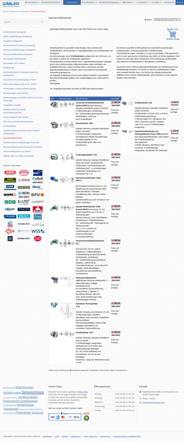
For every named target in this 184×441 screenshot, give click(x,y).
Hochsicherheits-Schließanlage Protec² (19, 80)
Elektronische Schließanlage (20, 401)
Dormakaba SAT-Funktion (14, 63)
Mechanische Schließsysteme (59, 370)
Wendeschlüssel (9, 388)
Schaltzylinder (94, 370)
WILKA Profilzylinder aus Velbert (17, 151)
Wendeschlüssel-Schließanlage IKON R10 (21, 142)
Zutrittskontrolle (9, 405)
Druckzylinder (75, 370)
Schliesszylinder (104, 370)
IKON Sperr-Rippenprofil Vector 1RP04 (19, 84)
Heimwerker (144, 2)
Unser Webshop (90, 436)
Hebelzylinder (84, 370)
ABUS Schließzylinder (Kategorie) (17, 36)
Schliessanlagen (24, 409)
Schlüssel (37, 412)
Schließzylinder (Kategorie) (14, 32)
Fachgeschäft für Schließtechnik (126, 436)
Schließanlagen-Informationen (16, 93)
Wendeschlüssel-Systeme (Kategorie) (19, 45)
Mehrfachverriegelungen (111, 2)
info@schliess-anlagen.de (153, 402)
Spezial (112, 370)
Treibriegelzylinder (121, 370)
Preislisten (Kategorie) (12, 41)
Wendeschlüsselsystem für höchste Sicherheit (22, 147)
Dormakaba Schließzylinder (15, 59)
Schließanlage (25, 404)
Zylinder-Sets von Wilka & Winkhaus (18, 156)
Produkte (129, 2)
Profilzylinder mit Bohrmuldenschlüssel (19, 89)
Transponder (11, 408)
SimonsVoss (32, 392)
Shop (181, 2)
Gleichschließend (36, 409)
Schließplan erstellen (12, 105)
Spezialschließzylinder (12, 138)
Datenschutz (105, 436)
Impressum (47, 436)
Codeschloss (7, 397)
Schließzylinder (73, 2)
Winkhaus (15, 397)
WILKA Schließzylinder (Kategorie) (18, 54)
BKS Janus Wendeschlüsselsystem (18, 121)
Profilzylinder (8, 68)
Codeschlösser (90, 2)
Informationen (33, 2)
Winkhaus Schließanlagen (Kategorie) (19, 50)
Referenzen (170, 2)
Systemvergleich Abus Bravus (15, 117)
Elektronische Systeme (53, 2)
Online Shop (82, 392)
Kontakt (158, 2)
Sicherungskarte (9, 413)
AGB (57, 436)
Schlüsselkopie (9, 126)
